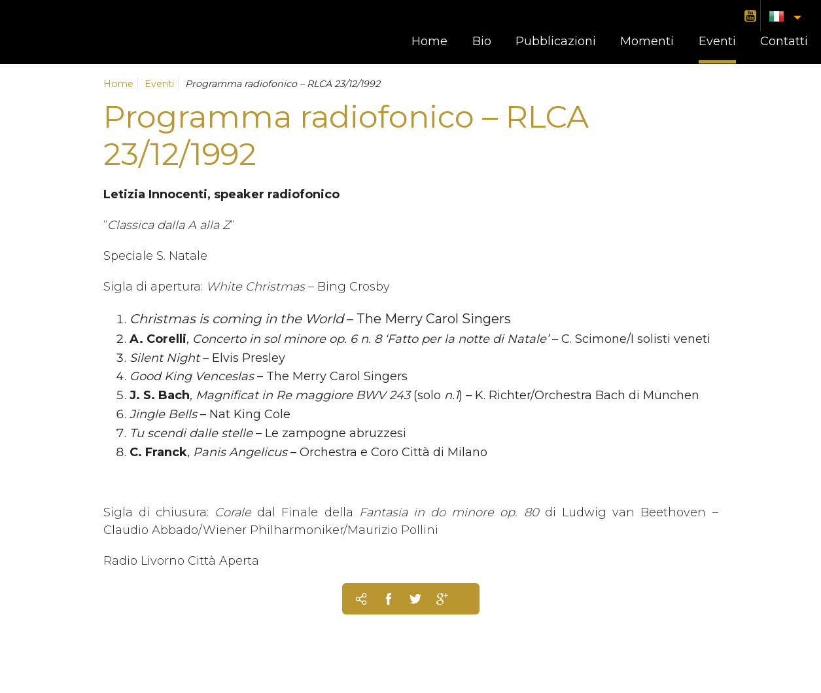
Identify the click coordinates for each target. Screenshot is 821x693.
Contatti (784, 41)
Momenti (647, 41)
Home (429, 41)
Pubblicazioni (555, 41)
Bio (481, 41)
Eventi (717, 41)
